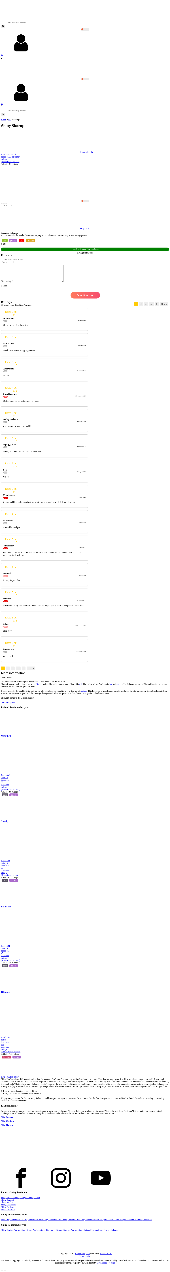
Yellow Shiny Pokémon (123, 1220)
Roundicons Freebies (106, 1263)
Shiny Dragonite (22, 1197)
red (9, 119)
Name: (4, 286)
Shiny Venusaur (7, 1117)
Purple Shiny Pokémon (67, 1220)
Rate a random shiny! (10, 1077)
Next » (164, 304)
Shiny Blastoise (7, 1125)
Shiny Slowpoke (8, 1197)
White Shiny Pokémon (103, 1220)
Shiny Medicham (8, 1205)
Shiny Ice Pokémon (70, 1230)
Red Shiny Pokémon (85, 1220)
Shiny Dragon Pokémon (11, 1230)
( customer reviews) (10, 161)
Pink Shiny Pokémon (10, 1220)
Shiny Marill (34, 1197)
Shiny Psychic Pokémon (108, 1230)
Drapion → (85, 228)
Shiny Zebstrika (8, 1209)
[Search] (3, 26)
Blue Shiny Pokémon (28, 1220)
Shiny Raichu (7, 1202)
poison (13, 240)
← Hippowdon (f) (85, 152)
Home (3, 119)
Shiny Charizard (7, 1121)
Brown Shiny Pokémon (47, 1220)
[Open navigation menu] (1, 57)
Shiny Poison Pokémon (88, 1230)
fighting (6, 1057)
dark (5, 795)
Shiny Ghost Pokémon (31, 1230)
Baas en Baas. (106, 1253)
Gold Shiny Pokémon (142, 1220)
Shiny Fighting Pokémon (51, 1230)
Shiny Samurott (7, 1200)
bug (4, 240)
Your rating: (7, 281)
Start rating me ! (8, 702)
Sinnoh (31, 240)
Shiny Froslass (7, 1207)
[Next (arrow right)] (5, 1270)
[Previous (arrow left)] (2, 1270)
